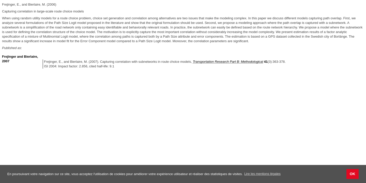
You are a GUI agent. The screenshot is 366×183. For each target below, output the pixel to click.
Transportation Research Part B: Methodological (228, 62)
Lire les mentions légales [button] (262, 174)
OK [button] (352, 174)
